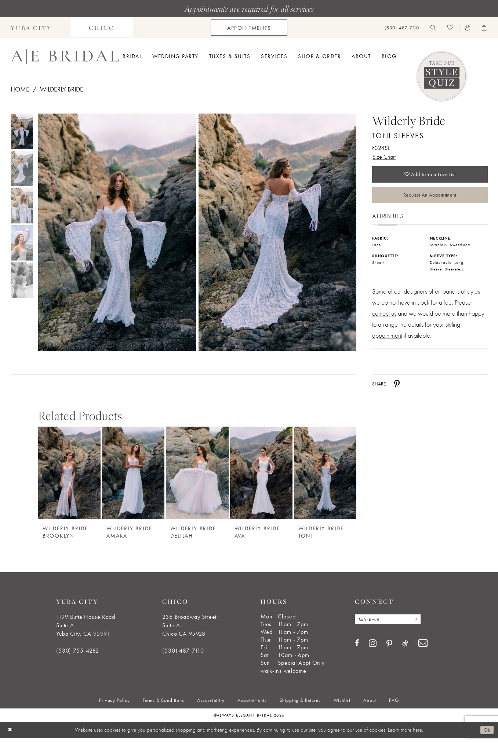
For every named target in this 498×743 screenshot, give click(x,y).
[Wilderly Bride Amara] (133, 477)
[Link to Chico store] (101, 27)
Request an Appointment (430, 198)
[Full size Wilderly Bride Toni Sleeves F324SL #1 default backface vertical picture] (278, 232)
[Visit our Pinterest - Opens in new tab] (389, 649)
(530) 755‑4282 (77, 655)
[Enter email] (391, 624)
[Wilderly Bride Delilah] (197, 477)
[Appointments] (249, 27)
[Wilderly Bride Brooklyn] (69, 477)
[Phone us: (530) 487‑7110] (402, 28)
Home (20, 89)
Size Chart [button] (385, 157)
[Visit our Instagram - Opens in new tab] (373, 649)
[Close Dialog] (10, 734)
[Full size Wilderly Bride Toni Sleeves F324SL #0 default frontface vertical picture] (117, 232)
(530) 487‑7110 (183, 655)
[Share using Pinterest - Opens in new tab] (397, 388)
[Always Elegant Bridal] (65, 56)
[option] (69, 483)
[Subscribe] (421, 624)
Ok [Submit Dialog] (486, 734)
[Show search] (433, 27)
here (417, 734)
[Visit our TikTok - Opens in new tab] (405, 649)
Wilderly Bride (61, 89)
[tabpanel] (115, 232)
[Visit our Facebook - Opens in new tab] (357, 649)
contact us (384, 318)
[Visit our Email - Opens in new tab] (423, 649)
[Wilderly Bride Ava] (261, 477)
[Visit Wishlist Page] (450, 27)
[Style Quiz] (441, 76)
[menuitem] (101, 27)
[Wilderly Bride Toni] (325, 477)
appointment (387, 340)
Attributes (387, 221)
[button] (467, 27)
